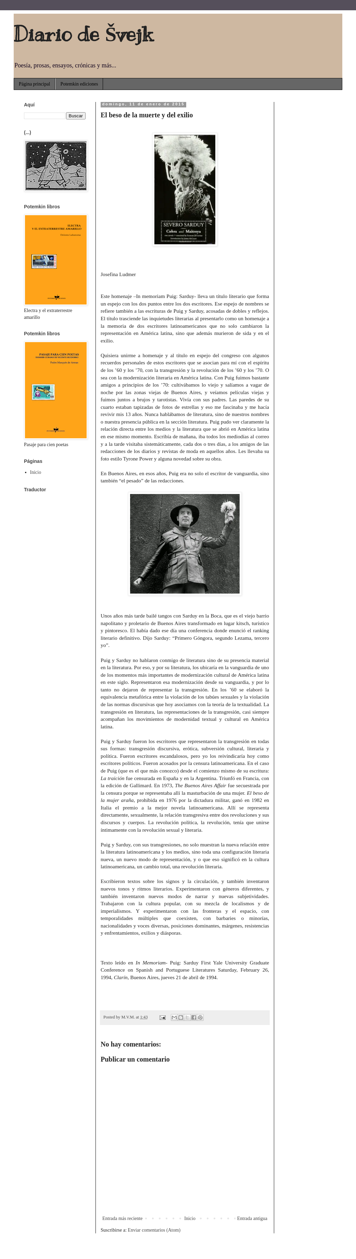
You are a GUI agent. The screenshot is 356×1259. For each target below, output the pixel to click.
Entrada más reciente (122, 1218)
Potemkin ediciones (79, 84)
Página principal (34, 84)
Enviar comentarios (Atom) (154, 1230)
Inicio (189, 1218)
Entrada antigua (252, 1218)
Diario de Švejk (83, 34)
